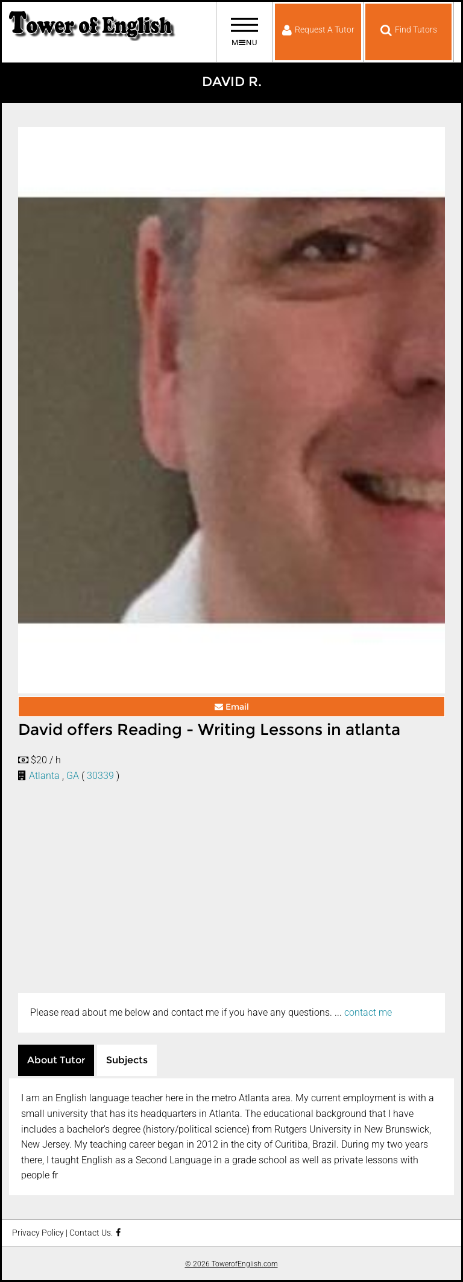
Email (232, 706)
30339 (100, 775)
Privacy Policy (38, 1233)
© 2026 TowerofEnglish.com (231, 1264)
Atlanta (44, 775)
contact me (368, 1012)
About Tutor (56, 1060)
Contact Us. (91, 1233)
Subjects (127, 1060)
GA (72, 775)
